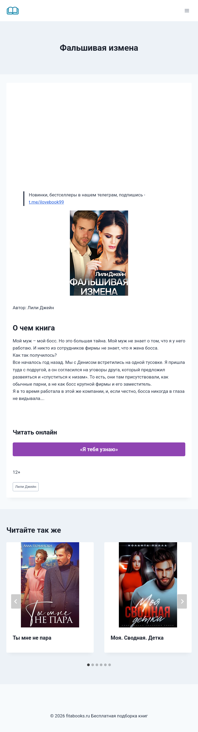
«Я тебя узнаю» (99, 449)
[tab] (88, 665)
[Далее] (182, 601)
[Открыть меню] (187, 10)
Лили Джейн (25, 486)
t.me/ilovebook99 (46, 202)
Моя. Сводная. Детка (137, 638)
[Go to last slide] (16, 601)
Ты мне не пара (32, 638)
